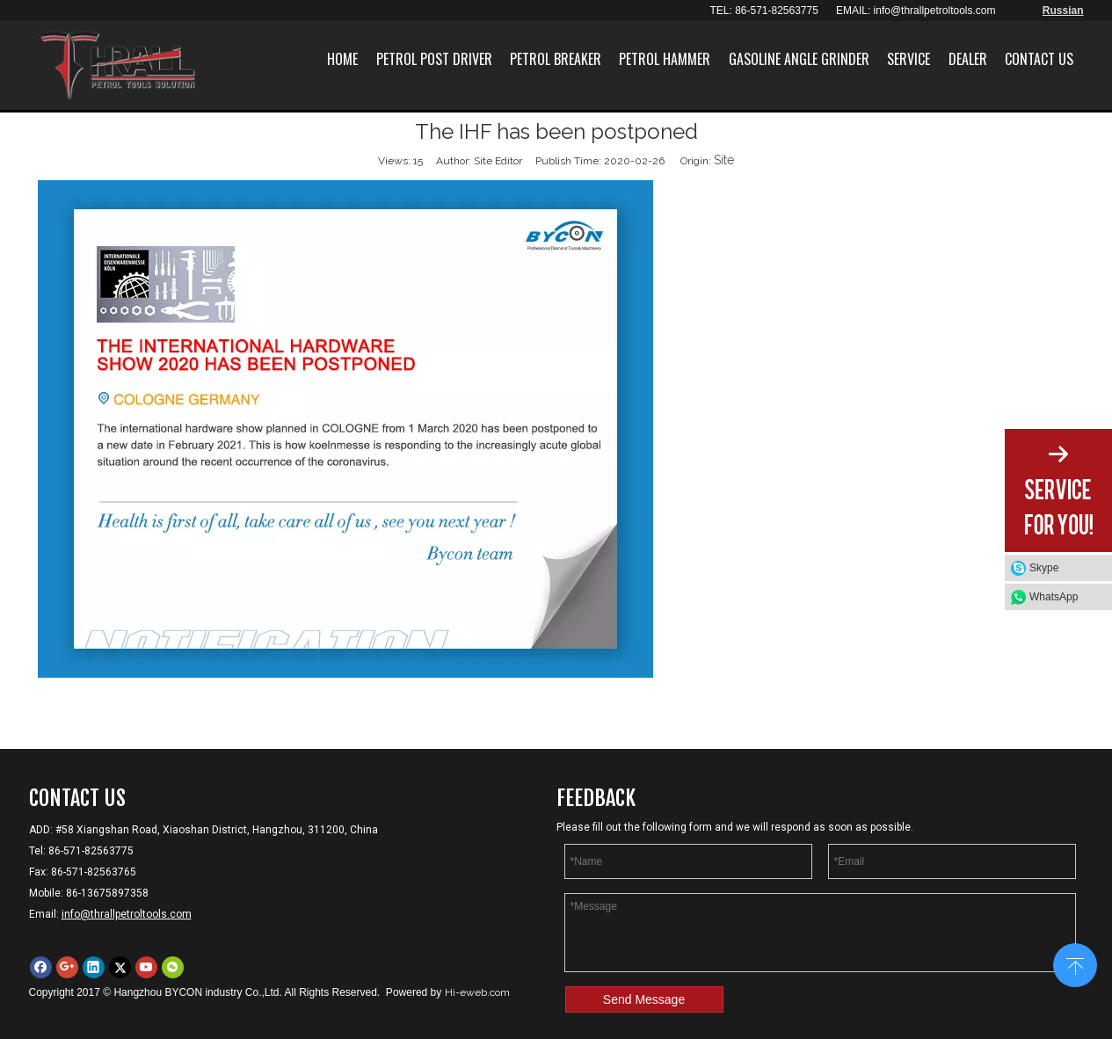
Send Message (644, 999)
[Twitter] (120, 967)
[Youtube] (146, 967)
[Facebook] (41, 967)
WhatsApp (1053, 597)
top (1075, 963)
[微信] (173, 967)
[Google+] (67, 967)
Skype (1043, 568)
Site (724, 160)
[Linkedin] (94, 967)
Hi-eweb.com (477, 992)
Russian (1063, 10)
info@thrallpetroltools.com (935, 10)
